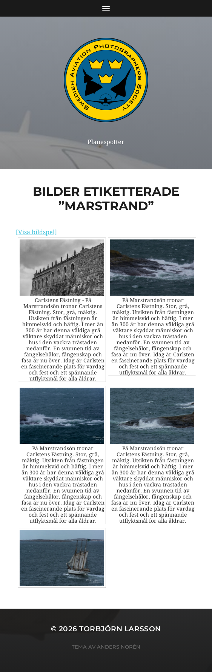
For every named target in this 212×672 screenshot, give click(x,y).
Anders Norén (118, 647)
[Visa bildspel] (36, 232)
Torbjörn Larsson (120, 628)
